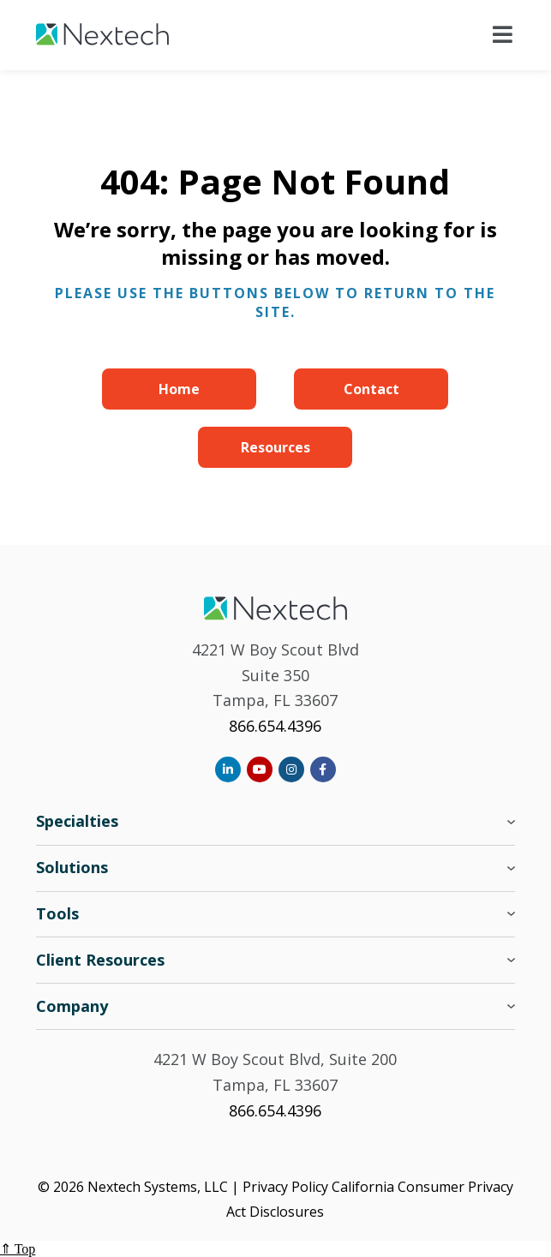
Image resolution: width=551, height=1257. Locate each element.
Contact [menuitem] (371, 389)
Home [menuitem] (179, 389)
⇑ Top (17, 1249)
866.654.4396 (275, 725)
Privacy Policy (285, 1186)
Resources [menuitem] (275, 447)
